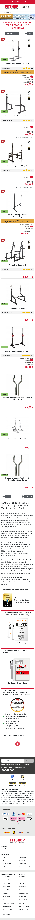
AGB (4, 857)
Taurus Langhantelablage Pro (17, 166)
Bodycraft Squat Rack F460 (17, 439)
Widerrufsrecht (23, 864)
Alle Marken (6, 914)
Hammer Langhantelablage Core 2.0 (17, 351)
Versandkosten (7, 864)
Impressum (22, 860)
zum (6, 849)
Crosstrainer (6, 876)
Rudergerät (22, 880)
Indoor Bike (6, 890)
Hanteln (21, 890)
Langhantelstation (7, 12)
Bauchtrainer (23, 903)
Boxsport (5, 893)
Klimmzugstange (24, 906)
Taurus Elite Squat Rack (17, 265)
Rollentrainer (22, 896)
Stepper (5, 900)
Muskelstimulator (8, 910)
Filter (30, 33)
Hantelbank (22, 886)
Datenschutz (22, 857)
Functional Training (8, 903)
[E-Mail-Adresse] (12, 761)
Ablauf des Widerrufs (24, 867)
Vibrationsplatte (23, 910)
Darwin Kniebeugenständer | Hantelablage (17, 216)
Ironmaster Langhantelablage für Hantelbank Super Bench (17, 479)
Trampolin (22, 883)
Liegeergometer (23, 893)
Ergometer (22, 876)
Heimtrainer (6, 896)
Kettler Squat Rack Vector (17, 308)
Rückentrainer (7, 906)
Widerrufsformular (8, 867)
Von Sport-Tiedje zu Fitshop (9, 789)
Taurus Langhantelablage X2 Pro (17, 64)
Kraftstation (6, 883)
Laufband (6, 880)
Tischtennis (6, 886)
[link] (7, 600)
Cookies (5, 860)
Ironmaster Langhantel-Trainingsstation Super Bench (17, 399)
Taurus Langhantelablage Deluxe (17, 116)
